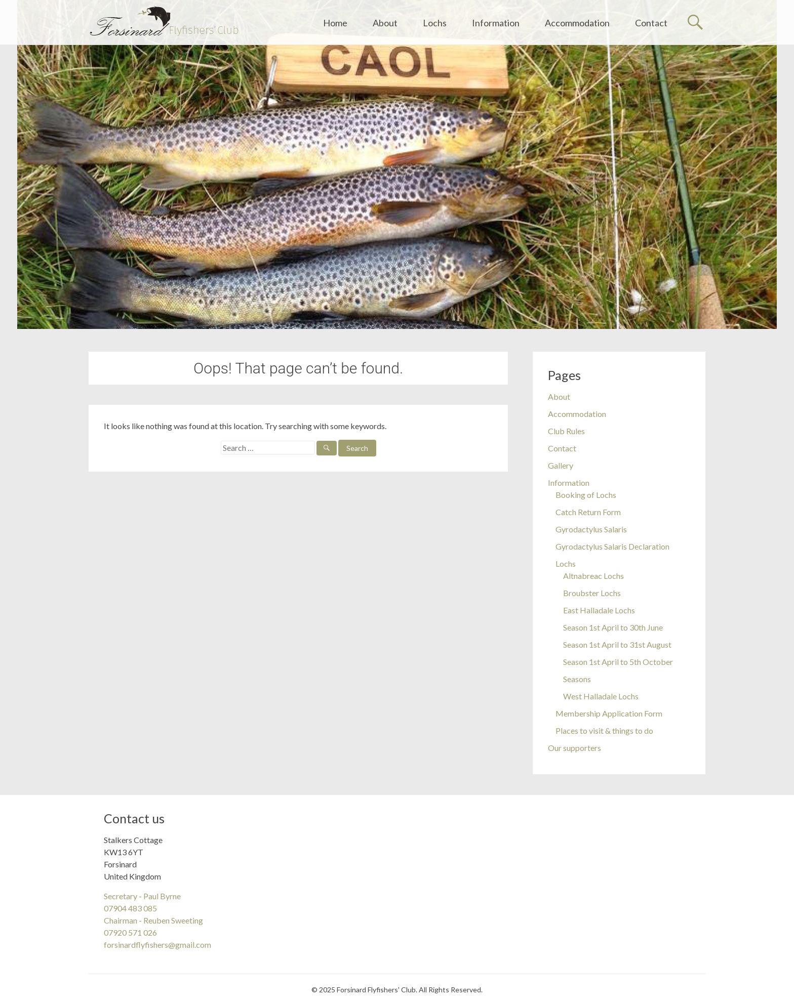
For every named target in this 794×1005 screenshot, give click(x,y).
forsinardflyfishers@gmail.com (157, 944)
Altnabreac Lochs (593, 575)
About (385, 22)
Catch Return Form (588, 512)
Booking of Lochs (585, 494)
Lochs (435, 22)
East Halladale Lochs (599, 610)
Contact (651, 22)
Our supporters (574, 747)
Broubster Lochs (592, 593)
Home (335, 22)
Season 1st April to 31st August (617, 644)
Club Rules (566, 431)
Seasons (577, 679)
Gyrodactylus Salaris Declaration (612, 546)
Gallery (560, 465)
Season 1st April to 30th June (613, 627)
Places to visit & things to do (604, 730)
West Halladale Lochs (601, 696)
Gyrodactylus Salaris (591, 529)
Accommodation (577, 22)
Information (496, 22)
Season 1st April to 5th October (618, 661)
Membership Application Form (608, 713)
